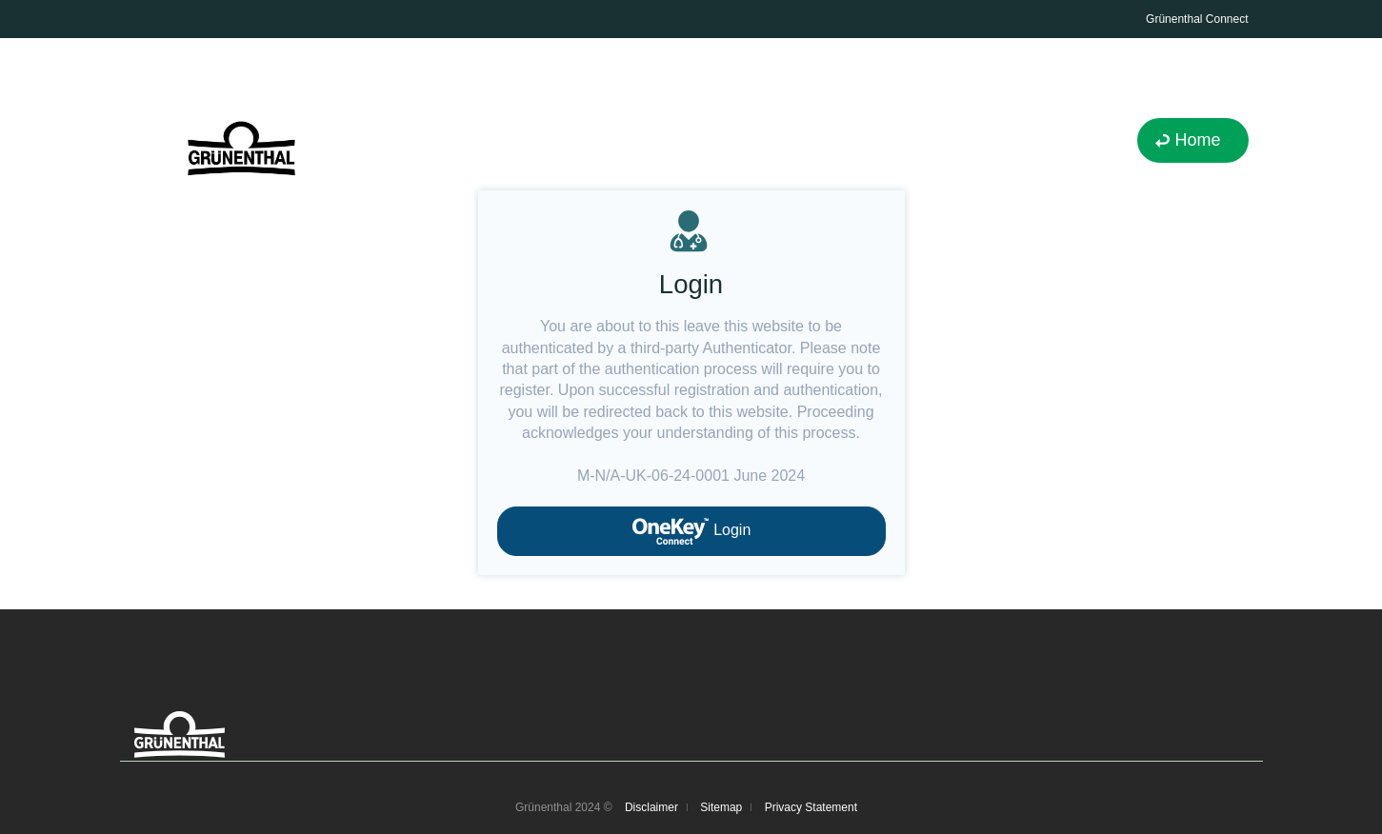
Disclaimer (651, 807)
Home (1197, 139)
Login (691, 531)
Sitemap (721, 807)
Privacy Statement (811, 807)
